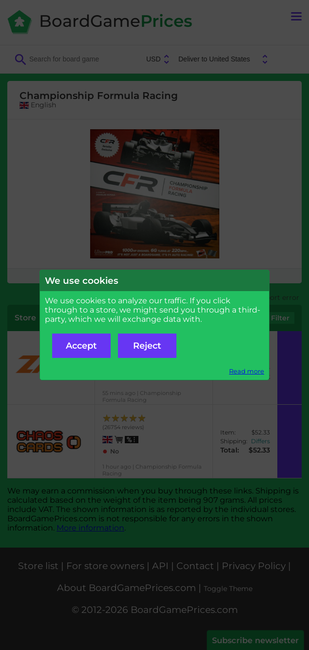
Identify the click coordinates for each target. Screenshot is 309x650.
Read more (246, 371)
